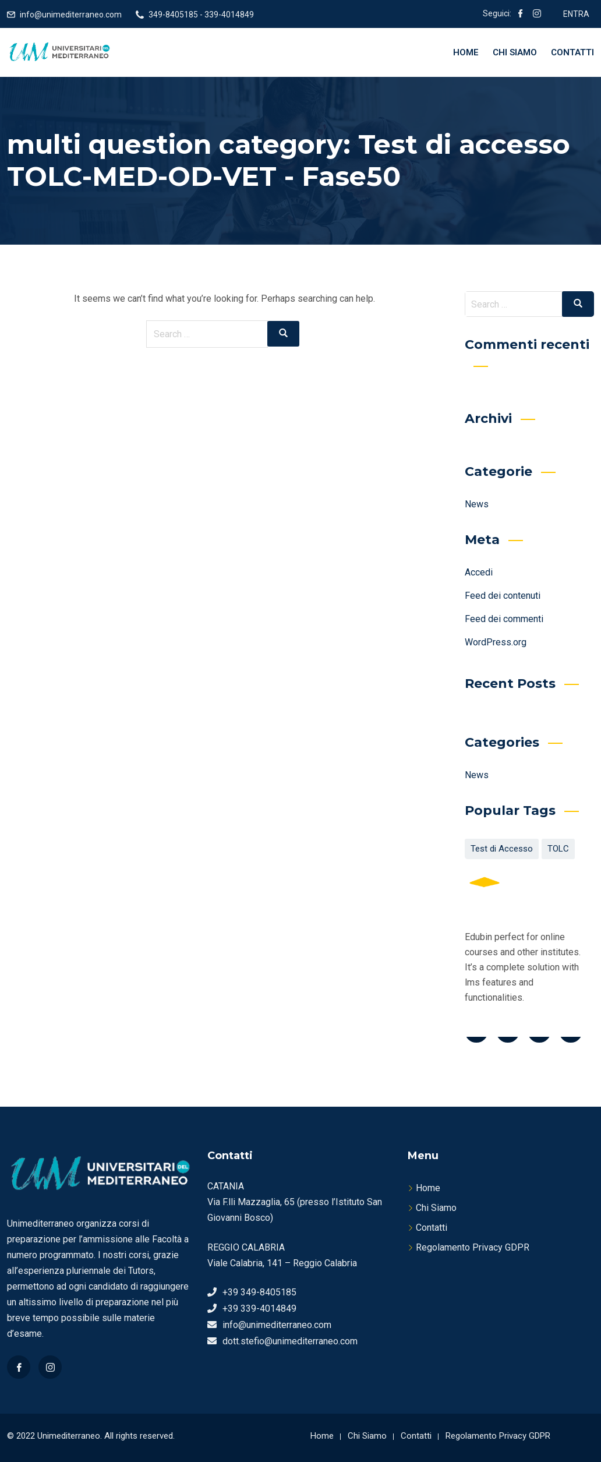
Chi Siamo (515, 52)
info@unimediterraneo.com (71, 14)
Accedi (479, 572)
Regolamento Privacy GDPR (472, 1247)
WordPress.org (495, 642)
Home (466, 52)
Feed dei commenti (504, 618)
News (477, 504)
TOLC (558, 848)
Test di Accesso (502, 848)
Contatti (572, 52)
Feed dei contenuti (502, 595)
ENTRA (576, 14)
